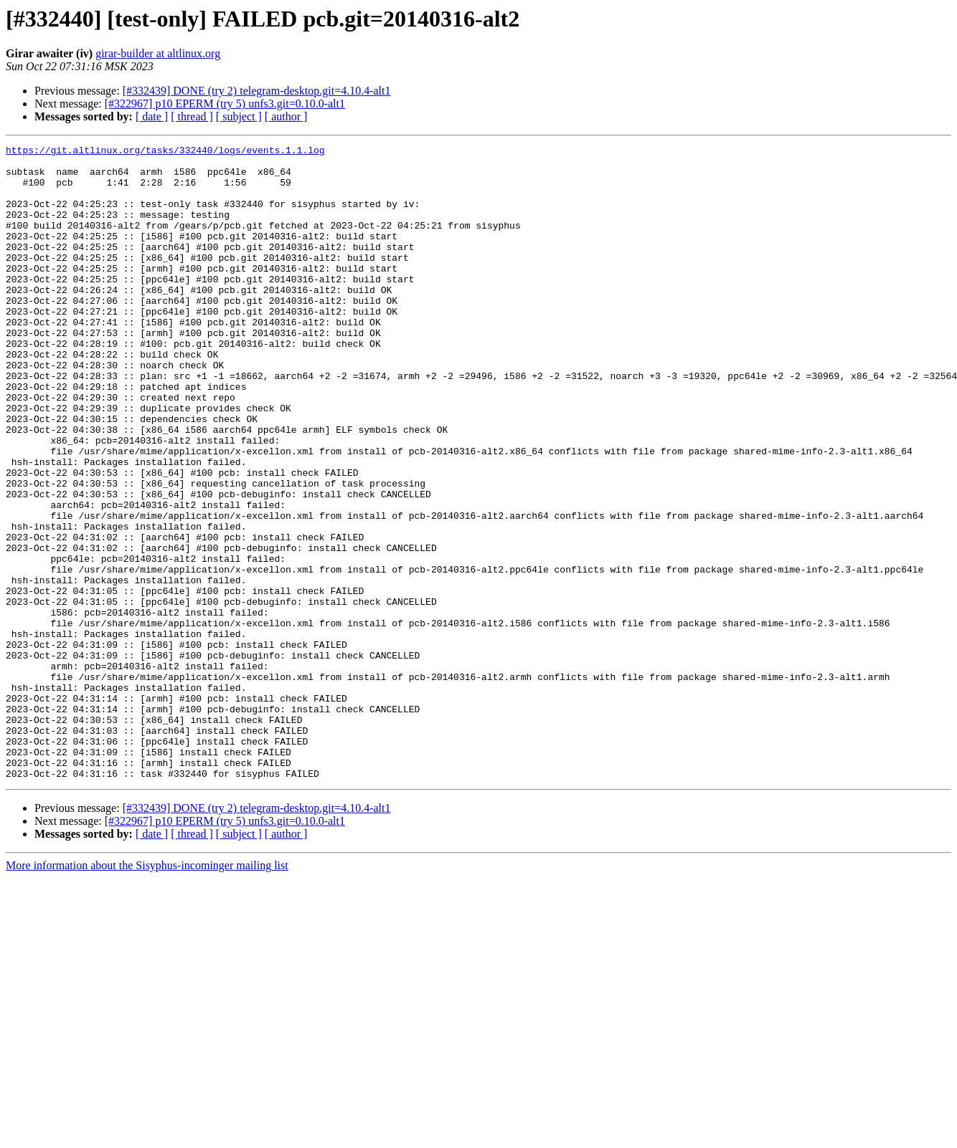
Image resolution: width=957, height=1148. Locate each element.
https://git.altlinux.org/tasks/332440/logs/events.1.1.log (165, 151)
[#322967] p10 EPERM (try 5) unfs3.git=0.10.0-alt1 (225, 103)
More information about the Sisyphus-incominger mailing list (147, 992)
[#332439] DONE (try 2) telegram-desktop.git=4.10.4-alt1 (257, 91)
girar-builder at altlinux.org (157, 53)
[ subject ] (239, 116)
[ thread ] (192, 116)
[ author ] (286, 116)
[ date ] (152, 116)
